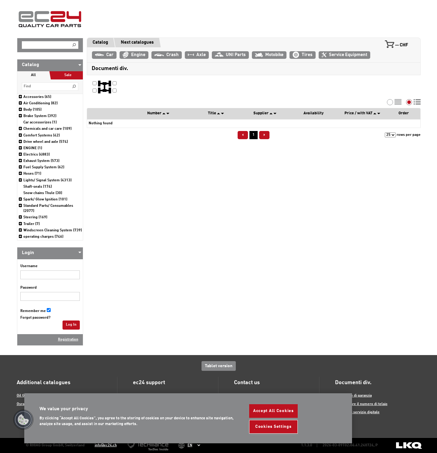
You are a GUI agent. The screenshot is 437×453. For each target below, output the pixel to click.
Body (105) (32, 110)
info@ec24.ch (106, 445)
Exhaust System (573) (41, 161)
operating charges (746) (43, 237)
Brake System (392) (39, 116)
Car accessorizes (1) (40, 122)
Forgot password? (35, 318)
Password (28, 288)
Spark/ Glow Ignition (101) (45, 199)
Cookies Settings (273, 426)
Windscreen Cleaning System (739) (52, 230)
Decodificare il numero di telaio (361, 404)
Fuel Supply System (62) (43, 167)
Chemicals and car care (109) (47, 129)
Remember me (33, 311)
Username (29, 266)
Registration (68, 339)
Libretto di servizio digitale (357, 412)
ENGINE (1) (32, 148)
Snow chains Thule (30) (42, 193)
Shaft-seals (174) (37, 187)
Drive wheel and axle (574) (45, 142)
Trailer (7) (31, 224)
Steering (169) (35, 217)
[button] (23, 419)
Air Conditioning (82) (40, 103)
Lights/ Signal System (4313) (47, 180)
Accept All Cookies (273, 411)
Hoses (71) (32, 174)
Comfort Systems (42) (41, 135)
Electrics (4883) (36, 154)
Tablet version (218, 366)
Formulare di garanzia (353, 396)
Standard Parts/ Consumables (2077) (48, 208)
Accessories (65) (37, 97)
